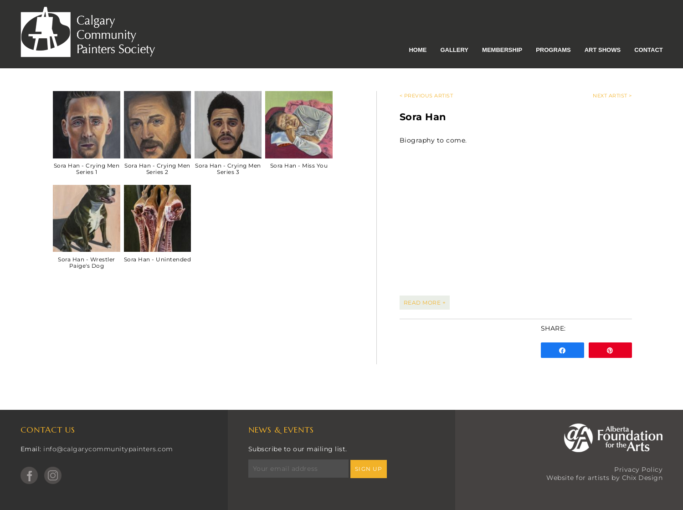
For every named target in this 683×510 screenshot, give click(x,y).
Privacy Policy (638, 469)
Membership (502, 49)
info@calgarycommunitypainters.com (108, 449)
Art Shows (603, 49)
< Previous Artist (426, 95)
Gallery (454, 49)
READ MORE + (425, 302)
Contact (648, 49)
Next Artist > (612, 95)
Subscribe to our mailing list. (297, 449)
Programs (553, 49)
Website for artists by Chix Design (604, 478)
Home (417, 49)
